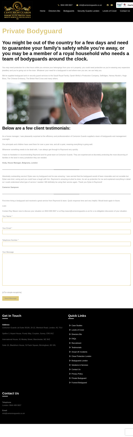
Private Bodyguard (79, 380)
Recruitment (76, 344)
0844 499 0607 (67, 5)
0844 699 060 (50, 211)
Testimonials (76, 349)
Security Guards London (88, 11)
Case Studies (77, 327)
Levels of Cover (110, 11)
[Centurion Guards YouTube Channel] (112, 5)
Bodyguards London (80, 362)
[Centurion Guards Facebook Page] (108, 5)
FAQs (74, 340)
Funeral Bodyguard (79, 384)
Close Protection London (81, 358)
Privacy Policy (77, 375)
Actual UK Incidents (79, 353)
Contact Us (125, 11)
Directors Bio (54, 11)
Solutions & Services (80, 366)
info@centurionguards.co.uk (90, 5)
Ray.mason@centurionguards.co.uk (75, 211)
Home (42, 11)
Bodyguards (68, 11)
